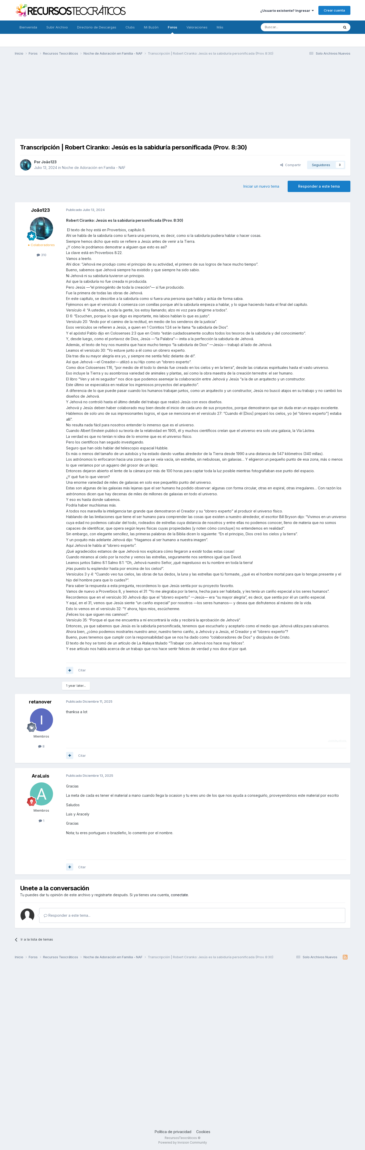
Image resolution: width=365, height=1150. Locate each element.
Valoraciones (196, 27)
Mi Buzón (151, 27)
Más (220, 27)
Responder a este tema (319, 186)
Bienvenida (28, 27)
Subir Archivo (57, 27)
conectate (179, 895)
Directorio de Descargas (96, 27)
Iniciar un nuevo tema (261, 186)
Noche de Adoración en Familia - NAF (94, 167)
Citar (82, 670)
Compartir (290, 165)
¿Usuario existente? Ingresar (287, 10)
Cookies (203, 1131)
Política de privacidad (173, 1131)
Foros (172, 29)
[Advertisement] (182, 99)
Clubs (130, 27)
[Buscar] (287, 27)
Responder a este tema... (67, 915)
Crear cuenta (334, 10)
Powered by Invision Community (182, 1142)
